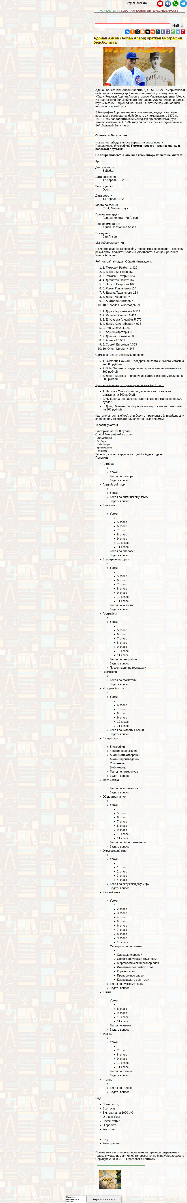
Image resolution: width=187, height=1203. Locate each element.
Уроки (114, 472)
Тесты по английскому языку (129, 497)
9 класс (122, 538)
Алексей (111, 340)
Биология (109, 505)
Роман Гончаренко (118, 288)
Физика (107, 1033)
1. (104, 391)
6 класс (122, 526)
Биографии (117, 746)
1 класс (122, 867)
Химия (107, 992)
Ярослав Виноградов (122, 305)
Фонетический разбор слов (135, 967)
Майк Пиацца (103, 444)
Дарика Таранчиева (119, 292)
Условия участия (106, 425)
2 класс (122, 871)
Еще (98, 1098)
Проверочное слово (130, 975)
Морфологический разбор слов (138, 963)
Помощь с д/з (112, 1104)
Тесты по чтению (121, 1087)
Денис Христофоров (119, 323)
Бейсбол (108, 170)
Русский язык (111, 892)
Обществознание (114, 796)
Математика (111, 779)
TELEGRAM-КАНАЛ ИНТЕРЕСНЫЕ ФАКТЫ (149, 10)
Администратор (116, 332)
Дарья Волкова (116, 375)
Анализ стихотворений (125, 755)
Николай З (113, 398)
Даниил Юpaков (116, 336)
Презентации (111, 1120)
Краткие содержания (123, 750)
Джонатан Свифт (117, 280)
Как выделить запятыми (133, 979)
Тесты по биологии (122, 551)
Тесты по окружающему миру (129, 884)
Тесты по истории (122, 605)
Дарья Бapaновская (119, 311)
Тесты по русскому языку (126, 983)
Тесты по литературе (124, 771)
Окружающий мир (114, 850)
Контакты (109, 1129)
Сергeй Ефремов (117, 344)
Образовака (134, 1158)
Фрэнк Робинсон (105, 447)
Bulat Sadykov (115, 368)
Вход (106, 1139)
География (110, 613)
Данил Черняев (116, 296)
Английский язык (114, 484)
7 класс (122, 530)
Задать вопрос (119, 480)
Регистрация (111, 1143)
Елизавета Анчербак (120, 319)
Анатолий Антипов (118, 300)
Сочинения (117, 763)
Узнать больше (105, 255)
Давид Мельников (118, 406)
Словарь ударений (129, 954)
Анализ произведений (124, 759)
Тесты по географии (123, 659)
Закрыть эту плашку (103, 1199)
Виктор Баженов (117, 271)
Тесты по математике (124, 788)
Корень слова (126, 971)
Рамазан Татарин (117, 276)
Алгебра (108, 463)
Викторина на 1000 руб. (118, 1112)
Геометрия (110, 671)
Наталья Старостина (120, 391)
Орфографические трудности (137, 958)
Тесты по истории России (127, 730)
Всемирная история (116, 559)
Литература (110, 738)
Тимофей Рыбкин (117, 267)
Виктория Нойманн (118, 361)
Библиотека (118, 767)
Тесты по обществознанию (128, 842)
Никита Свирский (117, 284)
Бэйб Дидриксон (105, 438)
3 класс (122, 875)
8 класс (122, 534)
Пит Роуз (101, 441)
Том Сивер (102, 451)
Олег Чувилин (117, 348)
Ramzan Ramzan (117, 315)
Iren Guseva (114, 327)
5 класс (122, 522)
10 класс (123, 542)
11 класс (123, 546)
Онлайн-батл (111, 1116)
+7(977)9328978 (137, 3)
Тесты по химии (120, 1025)
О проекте (109, 1125)
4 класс (122, 879)
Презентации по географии (128, 667)
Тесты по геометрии (123, 680)
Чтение (107, 1079)
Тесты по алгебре (121, 476)
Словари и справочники (126, 946)
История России (113, 688)
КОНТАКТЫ (107, 10)
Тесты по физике (121, 1071)
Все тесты (109, 1108)
